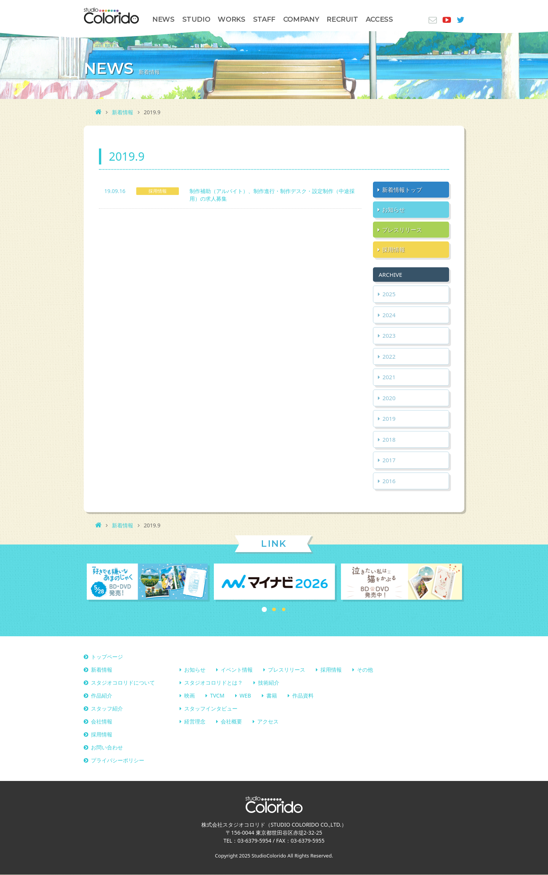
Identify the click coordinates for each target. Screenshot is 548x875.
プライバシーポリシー (117, 760)
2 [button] (274, 610)
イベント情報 (237, 670)
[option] (147, 582)
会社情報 (101, 721)
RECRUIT (342, 19)
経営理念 (195, 721)
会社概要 (231, 721)
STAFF (264, 19)
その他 (365, 670)
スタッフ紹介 (107, 708)
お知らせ (195, 670)
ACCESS (379, 19)
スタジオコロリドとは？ (213, 683)
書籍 (271, 695)
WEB (245, 695)
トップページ (107, 657)
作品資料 (303, 695)
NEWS (163, 19)
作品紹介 (101, 695)
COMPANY (301, 19)
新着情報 (122, 112)
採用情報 (331, 670)
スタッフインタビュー (210, 708)
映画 (189, 695)
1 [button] (264, 609)
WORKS (231, 19)
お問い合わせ (107, 747)
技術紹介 (268, 683)
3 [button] (284, 610)
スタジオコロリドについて (123, 683)
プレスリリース (286, 670)
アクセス (268, 721)
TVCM (217, 695)
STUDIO (196, 19)
